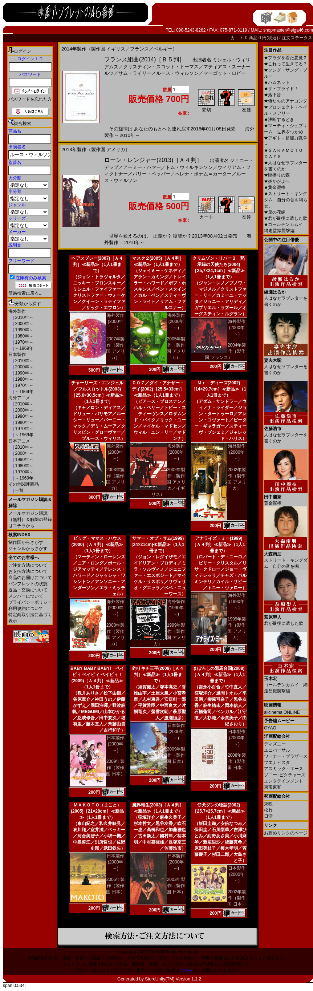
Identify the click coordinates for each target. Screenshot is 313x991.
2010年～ (23, 317)
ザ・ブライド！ (281, 88)
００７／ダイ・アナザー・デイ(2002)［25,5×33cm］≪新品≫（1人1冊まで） (158, 389)
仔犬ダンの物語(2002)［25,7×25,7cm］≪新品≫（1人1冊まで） (218, 811)
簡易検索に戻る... (25, 293)
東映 (268, 803)
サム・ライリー (134, 73)
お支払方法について (28, 571)
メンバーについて (25, 596)
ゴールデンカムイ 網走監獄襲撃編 (286, 682)
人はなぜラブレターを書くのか (286, 295)
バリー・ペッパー (151, 174)
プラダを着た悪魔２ (285, 57)
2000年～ (23, 323)
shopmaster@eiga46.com (288, 30)
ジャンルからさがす (28, 548)
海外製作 (17, 311)
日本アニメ (19, 441)
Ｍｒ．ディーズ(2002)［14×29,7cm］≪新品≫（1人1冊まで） (218, 389)
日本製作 (17, 354)
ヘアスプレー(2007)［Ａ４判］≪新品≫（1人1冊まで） (97, 264)
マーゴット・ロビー (224, 73)
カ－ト (238, 37)
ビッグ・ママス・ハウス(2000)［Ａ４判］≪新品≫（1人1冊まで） (97, 544)
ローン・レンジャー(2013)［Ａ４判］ (153, 160)
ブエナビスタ (277, 762)
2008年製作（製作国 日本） (236, 761)
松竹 (268, 810)
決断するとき (279, 119)
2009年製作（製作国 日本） (115, 767)
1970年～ (23, 342)
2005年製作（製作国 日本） (115, 885)
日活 (268, 816)
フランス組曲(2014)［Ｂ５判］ (144, 59)
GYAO (270, 728)
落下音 (272, 94)
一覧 (19, 490)
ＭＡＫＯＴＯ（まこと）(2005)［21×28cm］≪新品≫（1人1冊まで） (97, 811)
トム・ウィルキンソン (189, 167)
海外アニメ (19, 397)
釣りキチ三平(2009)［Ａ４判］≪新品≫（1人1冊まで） (158, 674)
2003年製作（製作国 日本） (176, 885)
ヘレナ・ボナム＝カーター (203, 174)
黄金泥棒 (274, 187)
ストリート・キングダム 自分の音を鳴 (286, 557)
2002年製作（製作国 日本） (236, 898)
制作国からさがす (25, 542)
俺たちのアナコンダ (285, 101)
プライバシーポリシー (30, 602)
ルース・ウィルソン (177, 73)
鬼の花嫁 (274, 212)
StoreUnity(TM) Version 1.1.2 (173, 979)
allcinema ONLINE (282, 712)
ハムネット (277, 82)
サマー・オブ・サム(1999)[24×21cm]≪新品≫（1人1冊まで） (157, 544)
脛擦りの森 (277, 175)
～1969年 (23, 348)
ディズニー (275, 744)
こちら (186, 970)
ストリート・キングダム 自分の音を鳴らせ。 (286, 200)
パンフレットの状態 (28, 583)
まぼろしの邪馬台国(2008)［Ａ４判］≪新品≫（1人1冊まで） (218, 674)
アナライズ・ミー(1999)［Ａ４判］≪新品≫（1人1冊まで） (218, 544)
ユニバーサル (277, 750)
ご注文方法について (28, 565)
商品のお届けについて (30, 577)
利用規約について (25, 608)
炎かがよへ (277, 181)
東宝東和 (272, 787)
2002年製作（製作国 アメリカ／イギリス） (168, 482)
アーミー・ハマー (142, 167)
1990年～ (23, 329)
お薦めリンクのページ (286, 833)
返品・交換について (28, 589)
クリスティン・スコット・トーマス (161, 66)
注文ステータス (297, 37)
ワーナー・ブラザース (286, 756)
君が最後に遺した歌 (285, 218)
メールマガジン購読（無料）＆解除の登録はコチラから (30, 519)
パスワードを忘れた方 (30, 99)
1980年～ (23, 336)
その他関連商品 (23, 484)
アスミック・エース (283, 768)
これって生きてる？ (285, 63)
